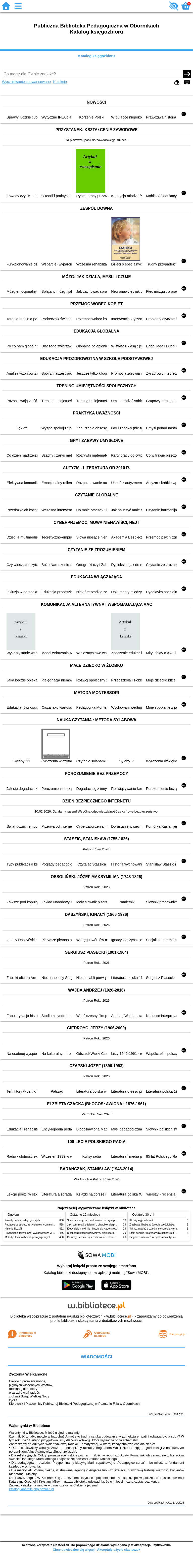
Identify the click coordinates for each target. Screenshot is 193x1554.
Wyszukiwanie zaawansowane (26, 82)
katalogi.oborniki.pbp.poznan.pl (31, 1489)
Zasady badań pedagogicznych (22, 1220)
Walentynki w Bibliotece (29, 1426)
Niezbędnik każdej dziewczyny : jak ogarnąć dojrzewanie (99, 1233)
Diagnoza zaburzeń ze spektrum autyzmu (152, 1237)
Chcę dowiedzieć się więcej (73, 1549)
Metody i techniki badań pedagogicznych (28, 1237)
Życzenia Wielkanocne (28, 1374)
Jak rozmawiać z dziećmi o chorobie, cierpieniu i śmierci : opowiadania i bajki (110, 1224)
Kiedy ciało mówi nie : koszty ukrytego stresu (92, 1228)
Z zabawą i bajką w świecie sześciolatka (151, 1224)
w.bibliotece (118, 1316)
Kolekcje (60, 82)
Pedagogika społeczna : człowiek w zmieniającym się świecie (39, 1224)
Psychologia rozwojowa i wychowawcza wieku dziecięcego (38, 1233)
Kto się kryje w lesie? (141, 1220)
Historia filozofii (13, 1228)
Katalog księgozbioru (96, 56)
